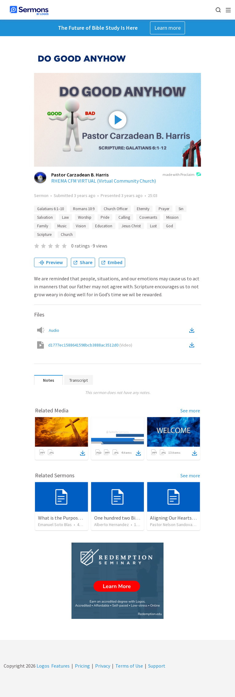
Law (65, 217)
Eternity (143, 208)
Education (103, 226)
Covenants (148, 217)
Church (67, 234)
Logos (42, 666)
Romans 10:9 (83, 208)
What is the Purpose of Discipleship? (76, 518)
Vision (81, 226)
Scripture (44, 234)
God (169, 226)
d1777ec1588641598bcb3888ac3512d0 (90, 345)
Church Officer (116, 208)
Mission (172, 217)
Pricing (82, 666)
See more (190, 410)
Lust (153, 226)
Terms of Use (129, 666)
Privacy (102, 666)
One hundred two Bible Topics (125, 518)
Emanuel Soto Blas (55, 524)
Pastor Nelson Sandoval (171, 524)
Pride (105, 217)
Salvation (45, 217)
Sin (181, 208)
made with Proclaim (182, 175)
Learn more (167, 27)
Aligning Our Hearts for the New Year (188, 518)
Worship (84, 217)
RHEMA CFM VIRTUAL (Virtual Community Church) (103, 181)
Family (42, 226)
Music (62, 226)
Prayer (164, 208)
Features (60, 666)
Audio (54, 330)
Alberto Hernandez (111, 524)
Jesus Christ (131, 226)
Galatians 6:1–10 (50, 208)
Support (156, 666)
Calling (124, 217)
